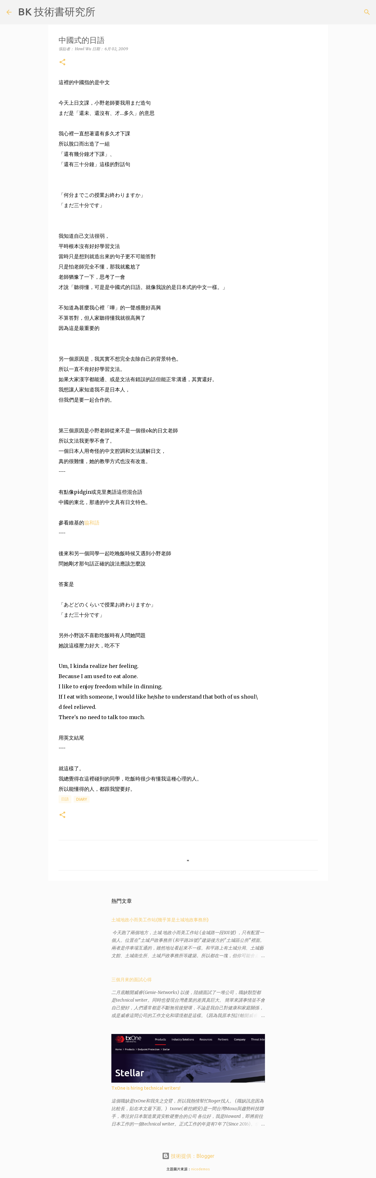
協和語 (92, 522)
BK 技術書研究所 (56, 11)
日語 (65, 799)
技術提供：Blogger (188, 1156)
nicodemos (200, 1169)
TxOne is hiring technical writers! (145, 1088)
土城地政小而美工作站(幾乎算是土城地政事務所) (160, 919)
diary (81, 799)
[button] (62, 62)
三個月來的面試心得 (131, 979)
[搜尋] (104, 12)
